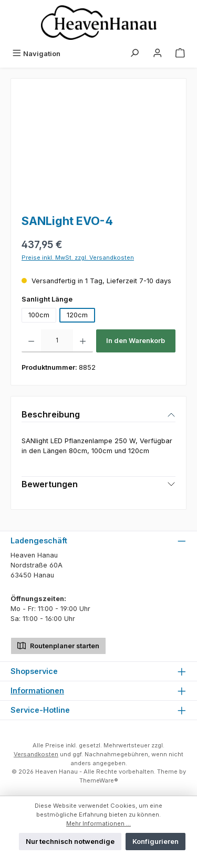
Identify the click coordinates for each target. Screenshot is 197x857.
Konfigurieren (155, 841)
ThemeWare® (98, 780)
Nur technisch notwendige (70, 841)
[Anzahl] (57, 340)
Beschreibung (51, 414)
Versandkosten (36, 754)
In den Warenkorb (135, 341)
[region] (98, 148)
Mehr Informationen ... (98, 823)
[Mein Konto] (157, 53)
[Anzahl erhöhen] (82, 340)
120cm (77, 315)
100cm (38, 315)
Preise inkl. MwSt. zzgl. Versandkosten (78, 257)
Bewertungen (50, 484)
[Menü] (36, 53)
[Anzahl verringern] (31, 340)
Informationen (37, 690)
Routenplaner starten (58, 645)
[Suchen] (134, 53)
